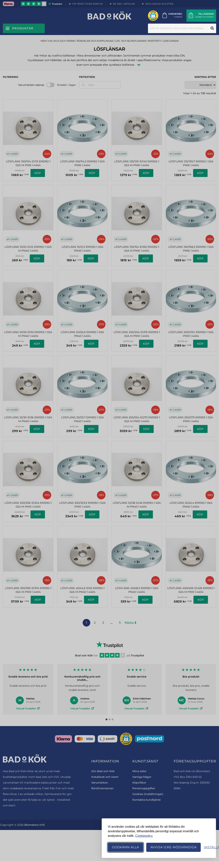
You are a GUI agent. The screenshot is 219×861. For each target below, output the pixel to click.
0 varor (178, 17)
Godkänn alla (125, 847)
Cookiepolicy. (144, 835)
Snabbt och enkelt (204, 17)
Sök (212, 28)
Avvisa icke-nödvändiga (173, 847)
